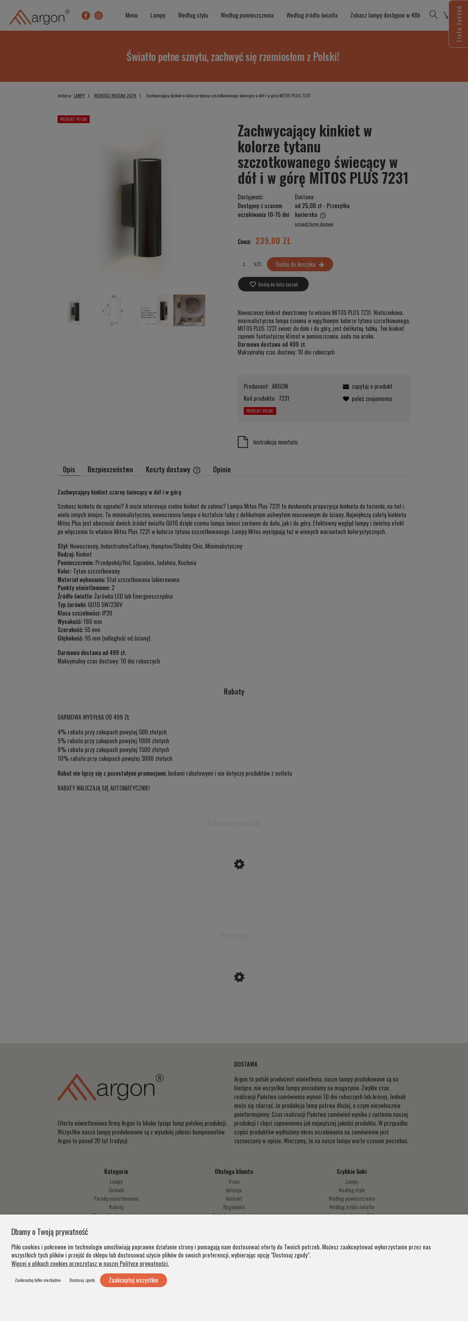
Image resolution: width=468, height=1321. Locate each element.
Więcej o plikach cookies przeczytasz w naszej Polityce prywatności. (90, 1263)
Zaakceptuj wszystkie (133, 1279)
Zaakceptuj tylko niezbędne (38, 1280)
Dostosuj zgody (82, 1280)
